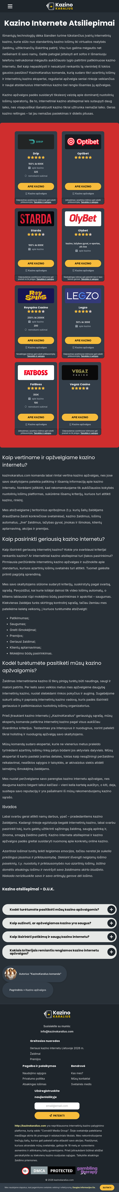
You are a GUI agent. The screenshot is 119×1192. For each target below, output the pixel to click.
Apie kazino (36, 186)
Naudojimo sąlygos (34, 1073)
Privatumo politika (34, 1078)
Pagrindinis (16, 989)
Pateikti (57, 1115)
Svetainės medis (81, 1084)
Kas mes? (77, 1073)
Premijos (35, 1059)
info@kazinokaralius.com (57, 1031)
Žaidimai (35, 1053)
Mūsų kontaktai (80, 1078)
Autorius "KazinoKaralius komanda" (40, 973)
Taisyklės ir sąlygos (42, 202)
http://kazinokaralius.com (30, 1125)
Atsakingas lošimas (34, 1084)
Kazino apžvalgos (37, 193)
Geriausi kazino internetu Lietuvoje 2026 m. (57, 1048)
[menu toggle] (10, 6)
